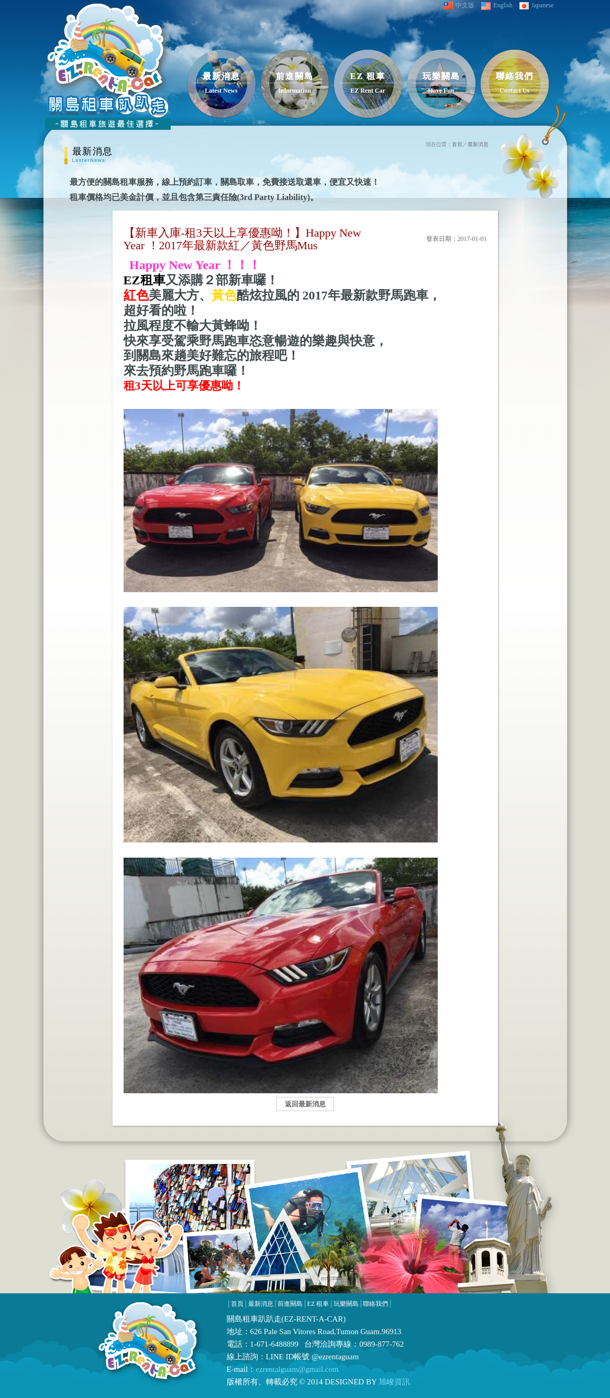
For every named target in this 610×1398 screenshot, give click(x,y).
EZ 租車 (318, 1303)
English (497, 6)
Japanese (536, 5)
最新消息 (478, 144)
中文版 (458, 5)
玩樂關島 (346, 1303)
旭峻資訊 (393, 1382)
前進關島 (290, 1303)
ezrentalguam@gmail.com (297, 1369)
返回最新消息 (305, 1104)
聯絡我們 (375, 1303)
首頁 (457, 144)
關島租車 (242, 1319)
